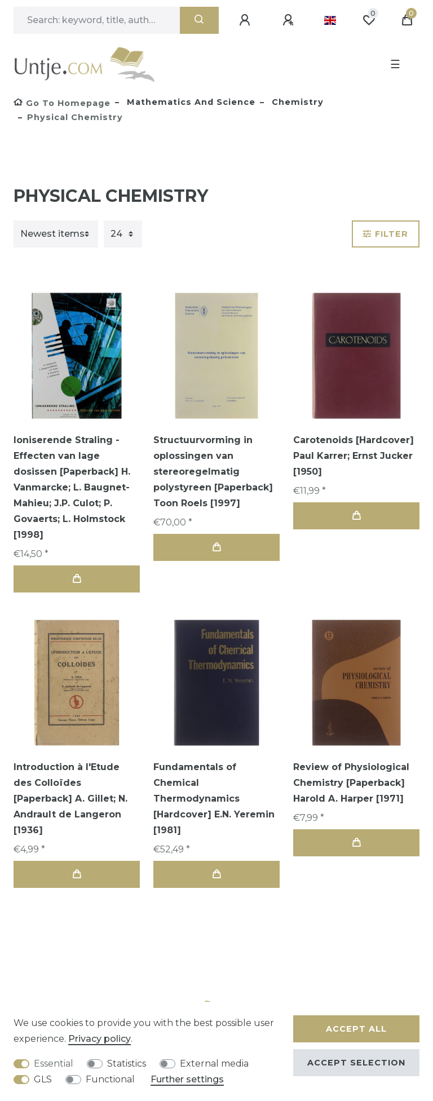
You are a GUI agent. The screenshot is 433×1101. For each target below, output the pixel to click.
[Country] (330, 20)
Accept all (356, 1029)
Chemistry (296, 102)
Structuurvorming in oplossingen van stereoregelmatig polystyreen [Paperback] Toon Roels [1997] (213, 472)
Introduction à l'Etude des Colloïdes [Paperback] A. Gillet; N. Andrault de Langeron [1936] (70, 798)
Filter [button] (385, 234)
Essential (53, 1063)
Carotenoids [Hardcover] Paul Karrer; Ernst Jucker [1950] (353, 456)
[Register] (290, 20)
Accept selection (356, 1063)
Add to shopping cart (76, 578)
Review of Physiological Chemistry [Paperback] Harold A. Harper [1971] (351, 783)
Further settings (187, 1079)
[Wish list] (369, 20)
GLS (43, 1079)
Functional (110, 1079)
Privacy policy (99, 1038)
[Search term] (97, 20)
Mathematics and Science (189, 102)
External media (214, 1063)
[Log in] (246, 20)
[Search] (199, 20)
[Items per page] (123, 233)
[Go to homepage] (62, 103)
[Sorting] (56, 233)
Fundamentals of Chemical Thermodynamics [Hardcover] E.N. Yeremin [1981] (214, 798)
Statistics (126, 1063)
